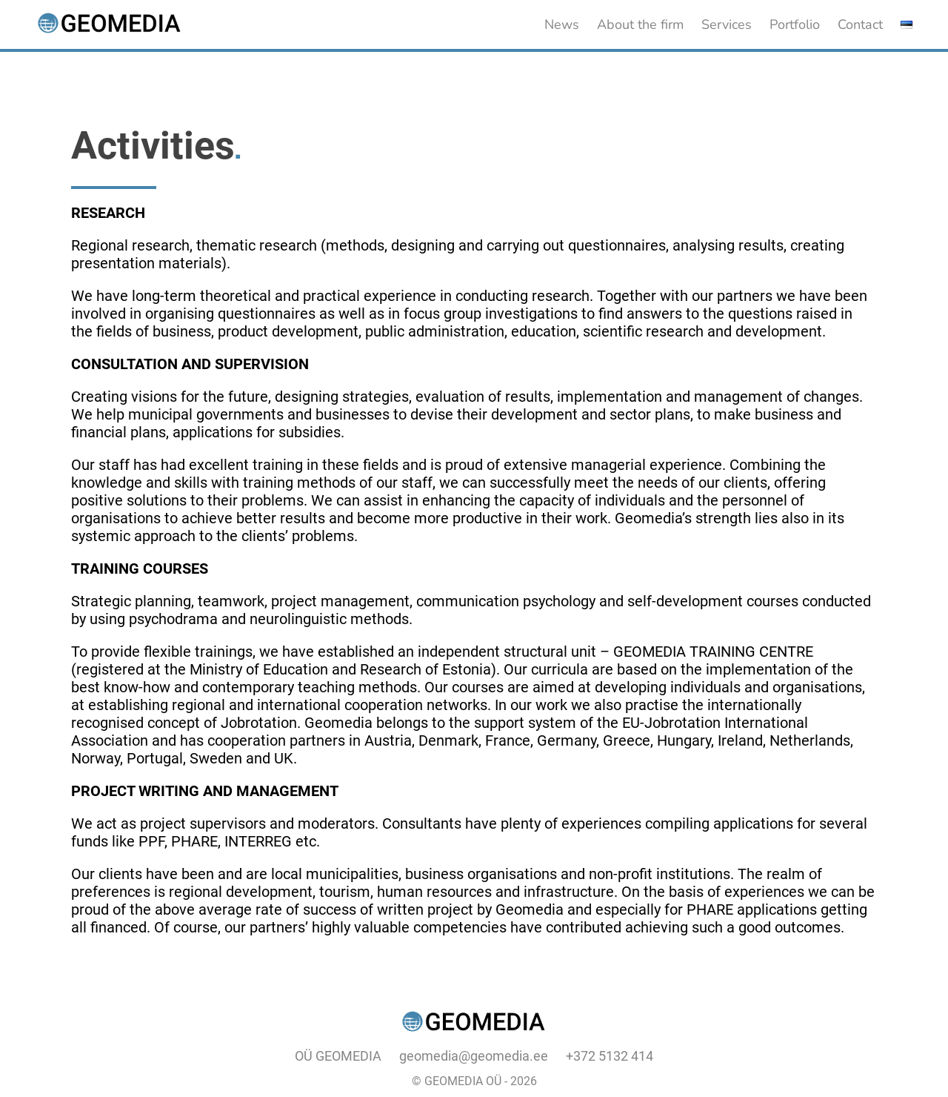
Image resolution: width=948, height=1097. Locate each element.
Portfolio (795, 24)
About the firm (640, 24)
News (561, 24)
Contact (860, 24)
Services (726, 24)
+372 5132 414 (609, 1056)
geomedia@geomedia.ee (473, 1056)
